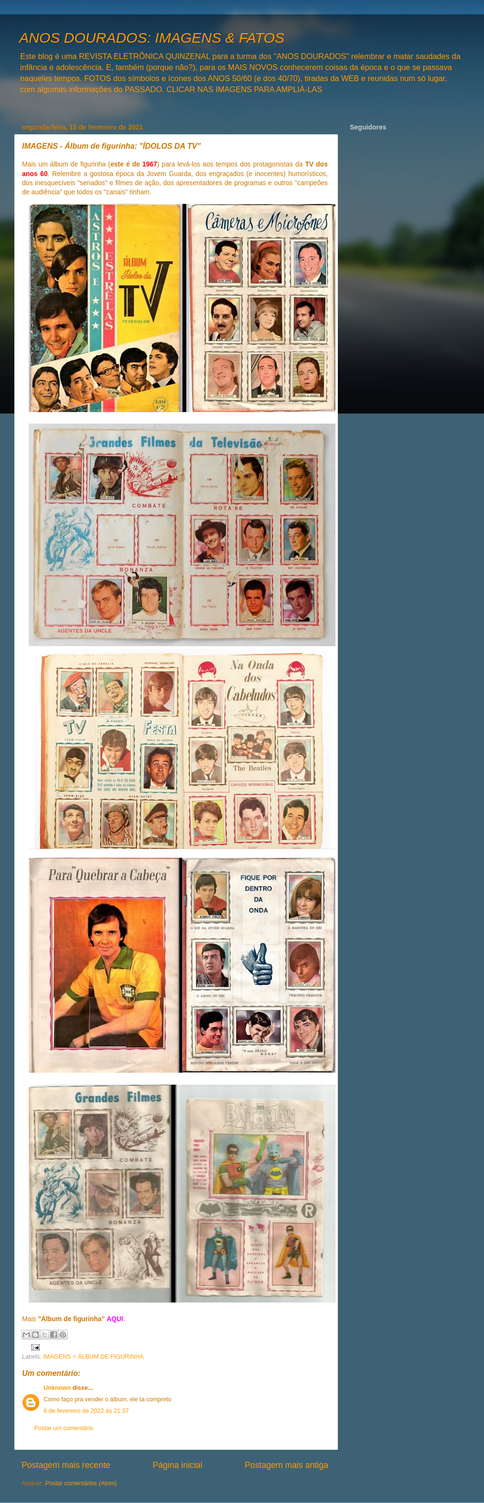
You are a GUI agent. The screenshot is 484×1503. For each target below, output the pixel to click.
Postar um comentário (63, 1428)
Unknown (57, 1388)
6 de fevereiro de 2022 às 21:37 (86, 1411)
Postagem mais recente (66, 1465)
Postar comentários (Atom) (81, 1483)
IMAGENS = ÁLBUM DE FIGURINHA (93, 1356)
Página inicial (177, 1465)
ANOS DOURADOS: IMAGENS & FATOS (151, 38)
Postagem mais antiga (286, 1465)
